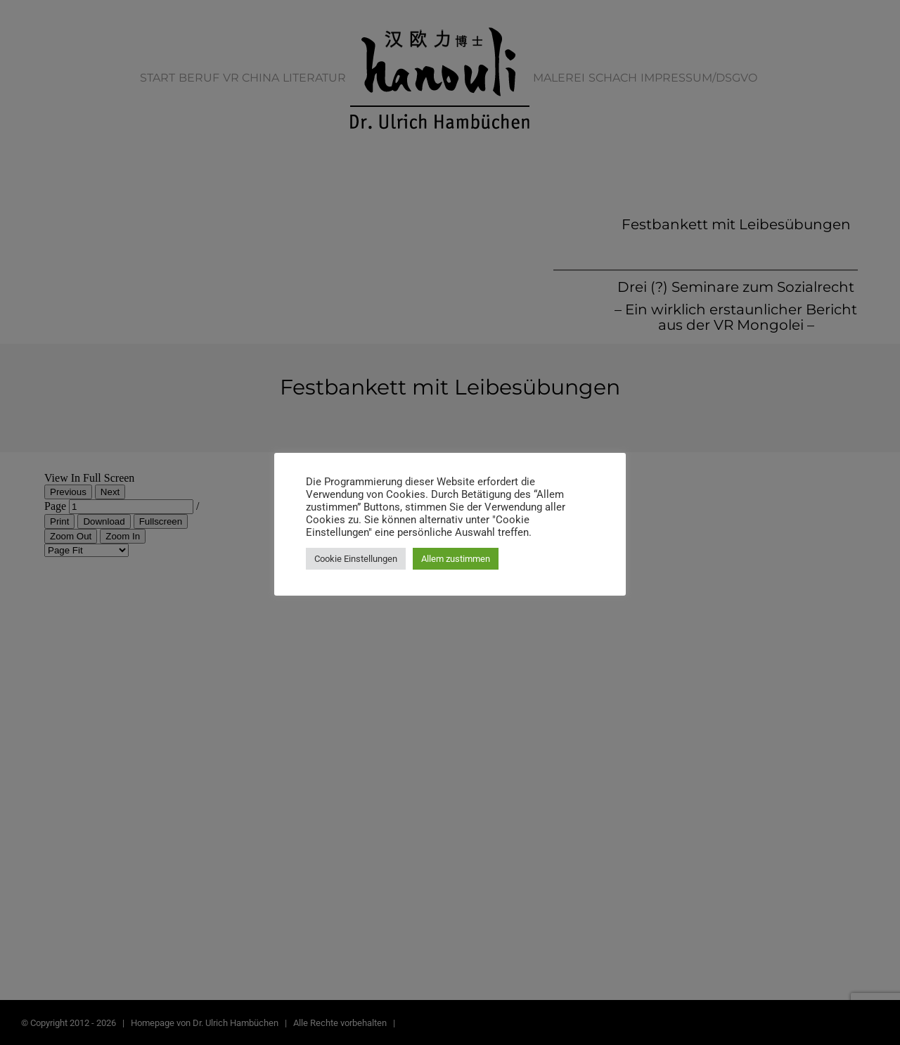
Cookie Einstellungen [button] (355, 558)
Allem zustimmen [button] (455, 558)
